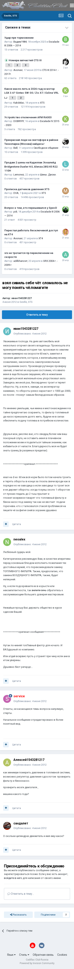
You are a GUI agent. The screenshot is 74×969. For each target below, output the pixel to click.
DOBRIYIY (18, 121)
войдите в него (13, 878)
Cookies (62, 954)
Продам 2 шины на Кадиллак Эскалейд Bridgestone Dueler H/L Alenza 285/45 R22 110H (31, 166)
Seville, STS (26, 301)
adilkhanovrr (20, 260)
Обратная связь (43, 954)
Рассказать (18, 915)
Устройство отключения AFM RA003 (28, 117)
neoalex (19, 539)
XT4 (40, 238)
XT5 (42, 102)
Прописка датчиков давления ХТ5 (26, 189)
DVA (16, 193)
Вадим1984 (20, 41)
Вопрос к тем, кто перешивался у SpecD (30, 207)
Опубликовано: (30, 333)
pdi (15, 211)
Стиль (24, 954)
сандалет (20, 823)
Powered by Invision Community (37, 963)
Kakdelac (18, 102)
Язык (11, 954)
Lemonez (18, 174)
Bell (15, 147)
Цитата (16, 524)
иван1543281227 (21, 298)
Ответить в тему (37, 314)
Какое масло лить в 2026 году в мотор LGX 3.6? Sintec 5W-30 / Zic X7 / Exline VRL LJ (31, 93)
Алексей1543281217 (28, 760)
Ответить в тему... (20, 893)
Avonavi (17, 70)
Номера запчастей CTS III (25, 60)
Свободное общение (46, 147)
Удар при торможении (19, 37)
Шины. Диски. (48, 174)
